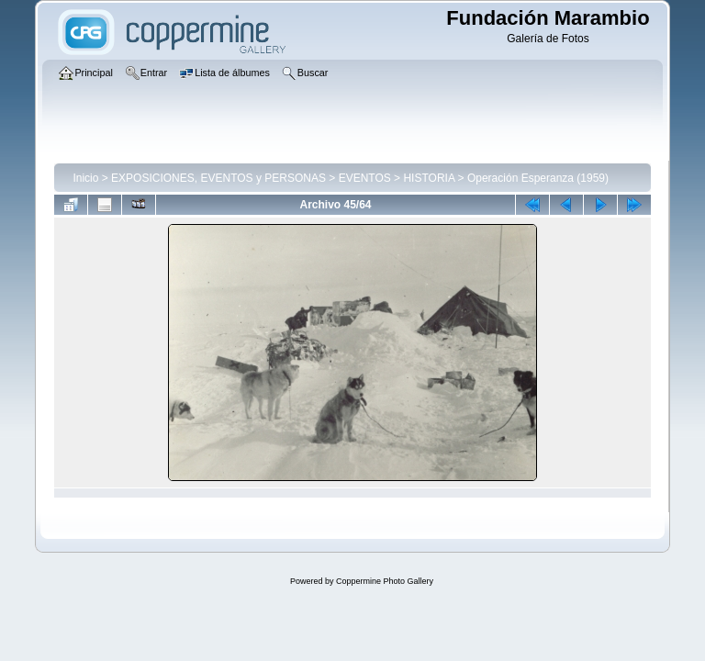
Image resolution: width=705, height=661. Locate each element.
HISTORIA (428, 178)
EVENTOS (365, 178)
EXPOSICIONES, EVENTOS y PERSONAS (218, 178)
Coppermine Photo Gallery (384, 581)
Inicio (85, 178)
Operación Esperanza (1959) (538, 178)
